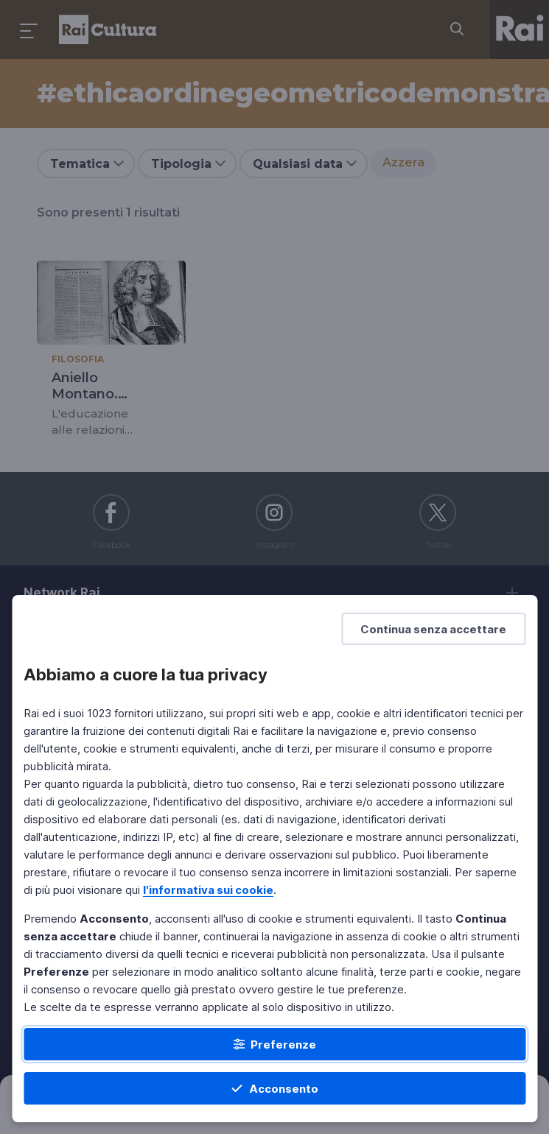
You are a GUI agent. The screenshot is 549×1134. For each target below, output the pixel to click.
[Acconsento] (274, 1088)
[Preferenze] (274, 1044)
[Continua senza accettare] (433, 629)
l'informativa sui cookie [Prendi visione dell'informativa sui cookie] (208, 890)
